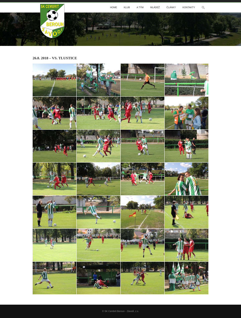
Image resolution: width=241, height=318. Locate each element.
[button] (203, 8)
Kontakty (189, 7)
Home (113, 7)
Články (171, 7)
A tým (140, 7)
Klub (127, 7)
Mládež (155, 7)
